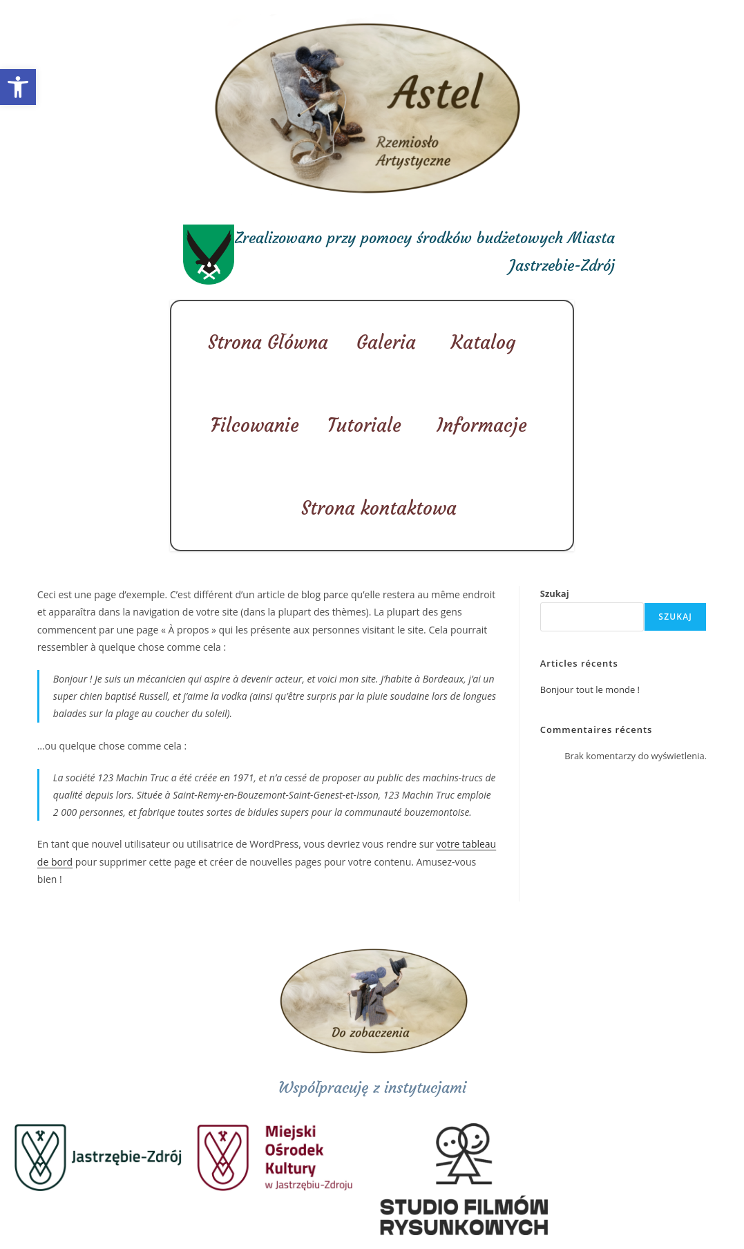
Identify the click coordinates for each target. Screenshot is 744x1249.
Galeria (389, 342)
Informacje (485, 425)
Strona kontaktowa (379, 508)
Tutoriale (367, 425)
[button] (18, 87)
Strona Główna (268, 342)
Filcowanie (255, 425)
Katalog (486, 342)
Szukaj (554, 593)
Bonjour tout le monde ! (590, 689)
